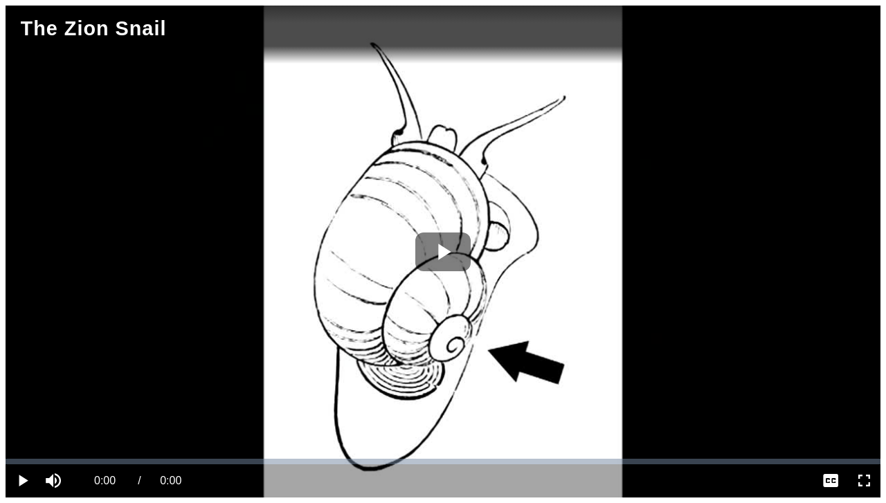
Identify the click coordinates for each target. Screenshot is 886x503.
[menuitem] (830, 480)
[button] (55, 480)
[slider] (443, 461)
